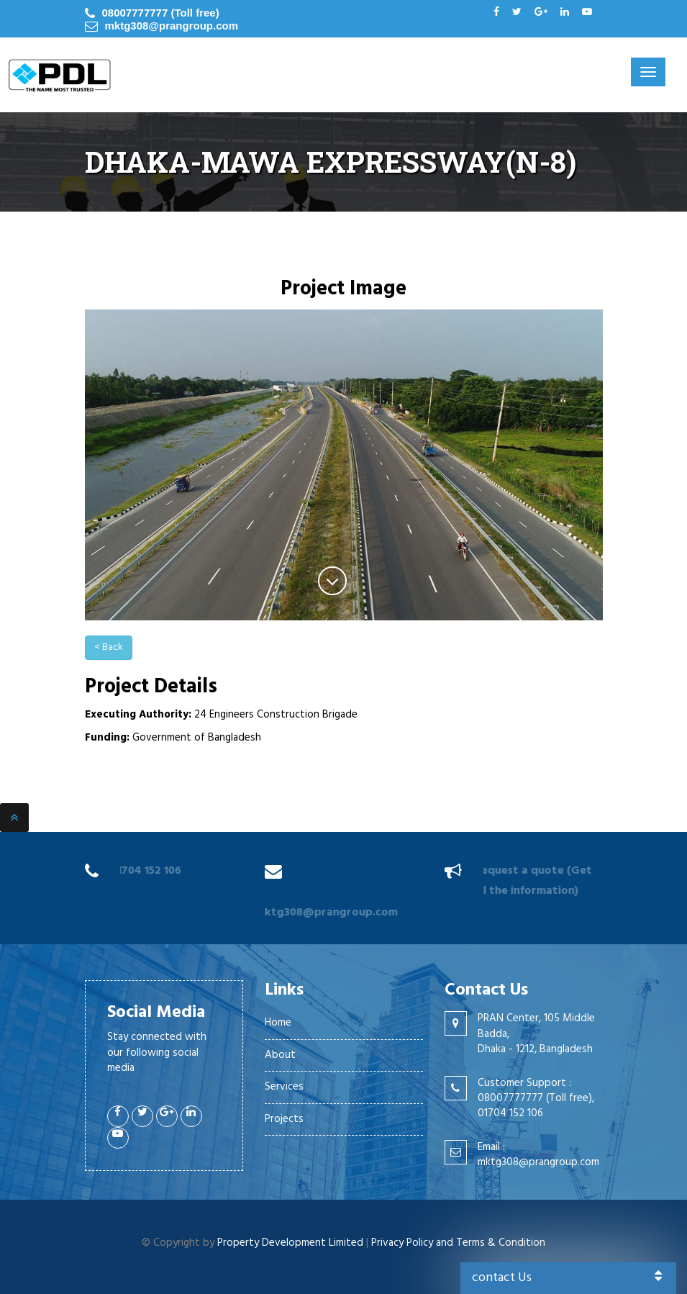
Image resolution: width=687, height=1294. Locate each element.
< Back (108, 647)
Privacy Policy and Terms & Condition (458, 1243)
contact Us (568, 1277)
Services (284, 1086)
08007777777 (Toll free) (160, 12)
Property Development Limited (290, 1243)
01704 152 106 (143, 870)
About (280, 1055)
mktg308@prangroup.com (172, 25)
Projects (284, 1119)
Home (278, 1022)
